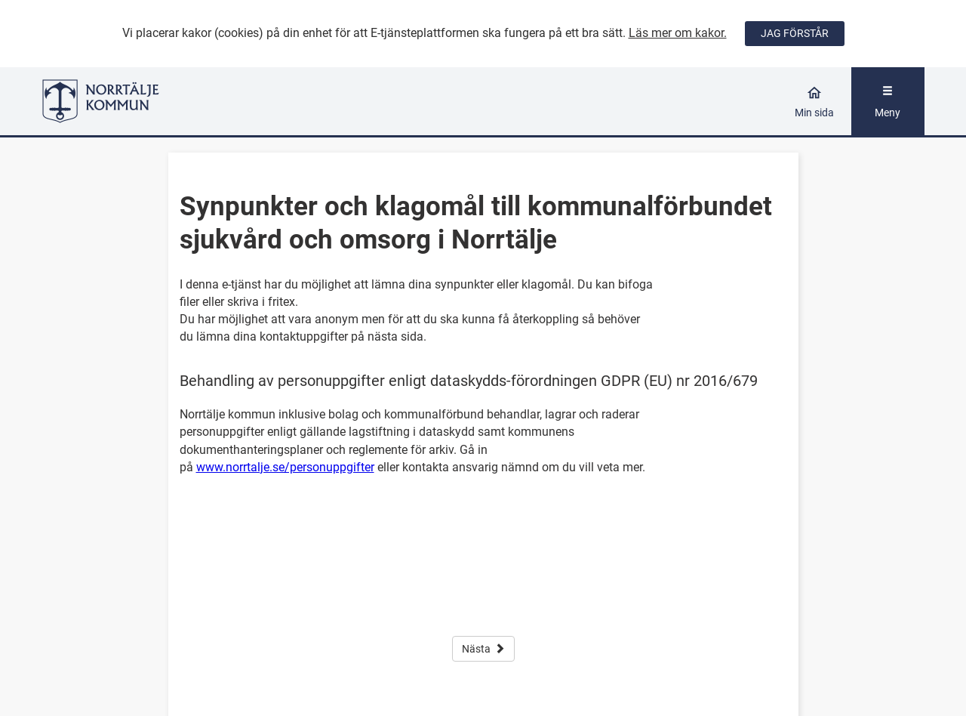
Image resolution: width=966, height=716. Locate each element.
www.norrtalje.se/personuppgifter (285, 467)
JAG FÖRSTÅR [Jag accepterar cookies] (795, 33)
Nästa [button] (483, 649)
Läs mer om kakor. (678, 33)
